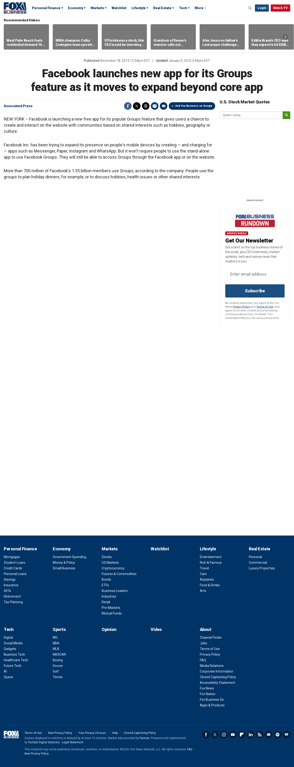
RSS (259, 734)
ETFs (105, 585)
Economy (75, 8)
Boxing (58, 660)
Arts (203, 591)
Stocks (107, 557)
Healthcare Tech (16, 660)
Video (156, 629)
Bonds (106, 579)
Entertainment (211, 557)
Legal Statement (72, 742)
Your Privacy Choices (92, 733)
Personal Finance (46, 8)
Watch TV (280, 8)
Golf (56, 671)
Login (262, 8)
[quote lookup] (251, 115)
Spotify (277, 734)
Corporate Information (216, 671)
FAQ (203, 660)
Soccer (58, 666)
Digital (8, 637)
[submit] (286, 115)
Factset (144, 738)
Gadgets (10, 649)
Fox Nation (207, 694)
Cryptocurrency (113, 568)
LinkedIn (250, 734)
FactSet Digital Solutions (44, 742)
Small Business (64, 568)
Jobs (203, 643)
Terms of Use (264, 306)
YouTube (233, 734)
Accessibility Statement (217, 683)
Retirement (12, 596)
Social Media (13, 643)
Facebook (128, 106)
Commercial (258, 562)
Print (154, 106)
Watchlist (119, 8)
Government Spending (69, 557)
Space (8, 677)
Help (115, 733)
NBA (56, 643)
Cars (203, 574)
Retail (106, 602)
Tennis (58, 677)
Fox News (207, 688)
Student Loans (14, 562)
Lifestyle (139, 8)
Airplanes (207, 579)
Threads (145, 106)
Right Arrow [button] (285, 37)
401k (7, 591)
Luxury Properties (262, 568)
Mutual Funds (112, 613)
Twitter (137, 106)
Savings (10, 579)
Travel (204, 568)
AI (5, 671)
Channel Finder (211, 637)
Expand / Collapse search (250, 8)
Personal (255, 557)
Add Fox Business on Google (193, 105)
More (199, 8)
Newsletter (268, 734)
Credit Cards (13, 568)
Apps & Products (212, 705)
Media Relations (212, 666)
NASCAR (59, 654)
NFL (55, 637)
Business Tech (14, 654)
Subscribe (255, 290)
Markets (97, 8)
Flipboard (242, 734)
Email (163, 106)
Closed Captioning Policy (218, 677)
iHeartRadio (286, 734)
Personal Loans (15, 574)
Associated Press (18, 106)
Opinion (109, 629)
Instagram (224, 734)
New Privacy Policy (60, 733)
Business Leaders (115, 591)
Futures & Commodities (119, 574)
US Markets (110, 562)
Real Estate (162, 8)
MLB (56, 649)
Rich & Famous (211, 562)
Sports (59, 629)
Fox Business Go (212, 699)
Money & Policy (64, 562)
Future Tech (12, 666)
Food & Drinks (210, 585)
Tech (183, 8)
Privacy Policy (241, 306)
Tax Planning (13, 602)
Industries (109, 596)
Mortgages (12, 557)
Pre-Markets (111, 608)
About (205, 629)
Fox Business (15, 8)
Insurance (11, 585)
